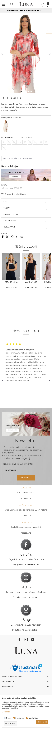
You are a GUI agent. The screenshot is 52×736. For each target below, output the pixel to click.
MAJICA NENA (11, 282)
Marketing (33, 718)
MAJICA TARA (31, 282)
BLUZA (4, 185)
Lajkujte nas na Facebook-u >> (26, 564)
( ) (26, 137)
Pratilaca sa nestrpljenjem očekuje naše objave (26, 592)
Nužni (8, 718)
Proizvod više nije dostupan (17, 158)
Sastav (25, 208)
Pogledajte (26, 498)
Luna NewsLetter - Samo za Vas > (27, 10)
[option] (26, 10)
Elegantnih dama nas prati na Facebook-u (26, 559)
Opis (25, 202)
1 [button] (21, 91)
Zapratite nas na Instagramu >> (26, 597)
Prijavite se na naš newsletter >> (26, 630)
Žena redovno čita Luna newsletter (26, 625)
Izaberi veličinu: (8, 137)
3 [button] (26, 91)
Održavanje (25, 227)
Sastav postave (25, 214)
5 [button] (31, 91)
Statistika (19, 718)
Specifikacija (25, 221)
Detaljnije (6, 711)
